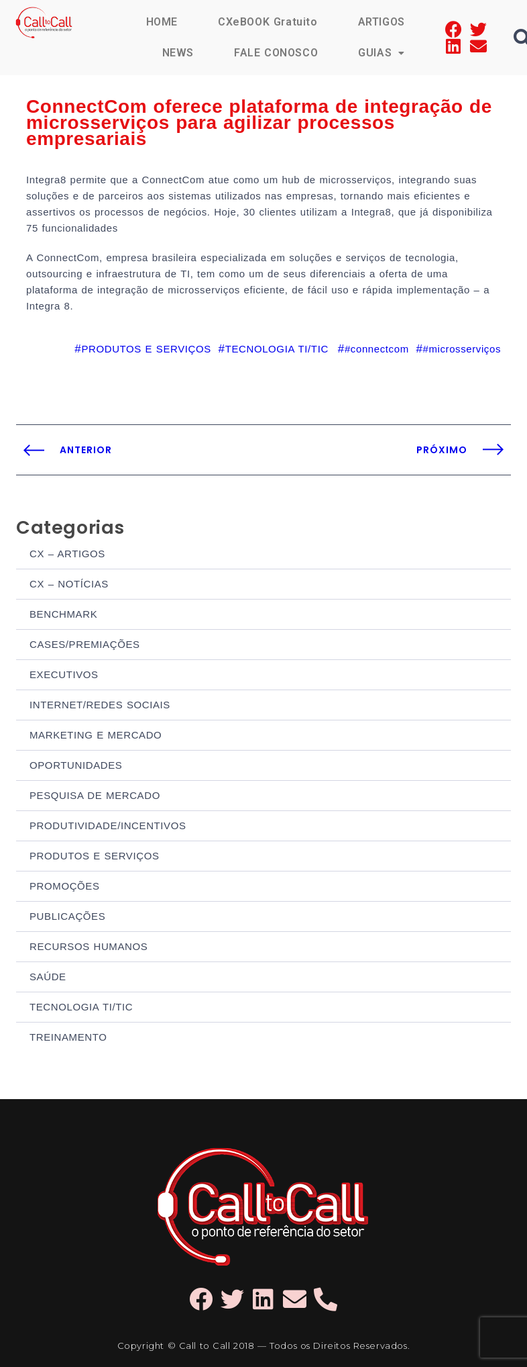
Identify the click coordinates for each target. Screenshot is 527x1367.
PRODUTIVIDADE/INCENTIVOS (108, 825)
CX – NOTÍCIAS (69, 584)
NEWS (178, 52)
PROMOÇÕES (65, 886)
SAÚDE (48, 976)
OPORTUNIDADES (76, 765)
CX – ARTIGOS (67, 553)
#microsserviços (461, 349)
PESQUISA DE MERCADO (95, 795)
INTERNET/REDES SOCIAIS (100, 704)
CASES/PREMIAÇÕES (85, 644)
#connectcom (377, 349)
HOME (162, 21)
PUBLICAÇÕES (67, 916)
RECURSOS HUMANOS (89, 946)
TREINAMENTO (68, 1037)
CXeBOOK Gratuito (268, 21)
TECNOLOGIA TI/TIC (81, 1006)
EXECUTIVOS (64, 674)
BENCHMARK (63, 614)
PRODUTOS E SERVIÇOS (95, 855)
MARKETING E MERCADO (96, 735)
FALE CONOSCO (276, 52)
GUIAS (381, 52)
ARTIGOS (381, 21)
